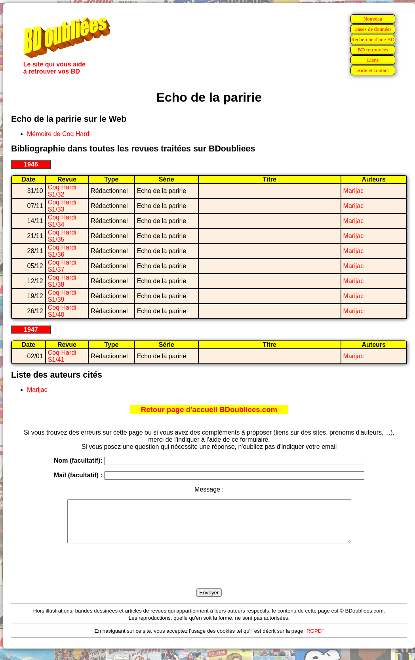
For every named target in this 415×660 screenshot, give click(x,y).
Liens (373, 60)
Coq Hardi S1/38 (62, 281)
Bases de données (372, 29)
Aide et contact (373, 70)
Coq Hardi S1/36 (62, 251)
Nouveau (372, 19)
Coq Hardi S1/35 (62, 236)
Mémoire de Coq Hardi (59, 133)
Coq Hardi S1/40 (62, 311)
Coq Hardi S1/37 (62, 266)
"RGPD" (314, 639)
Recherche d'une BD (373, 39)
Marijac (353, 190)
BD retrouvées (373, 50)
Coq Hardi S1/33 (62, 206)
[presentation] (209, 575)
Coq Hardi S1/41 (62, 356)
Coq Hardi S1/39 (62, 296)
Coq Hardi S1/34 (62, 221)
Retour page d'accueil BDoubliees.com (209, 409)
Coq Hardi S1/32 (62, 191)
